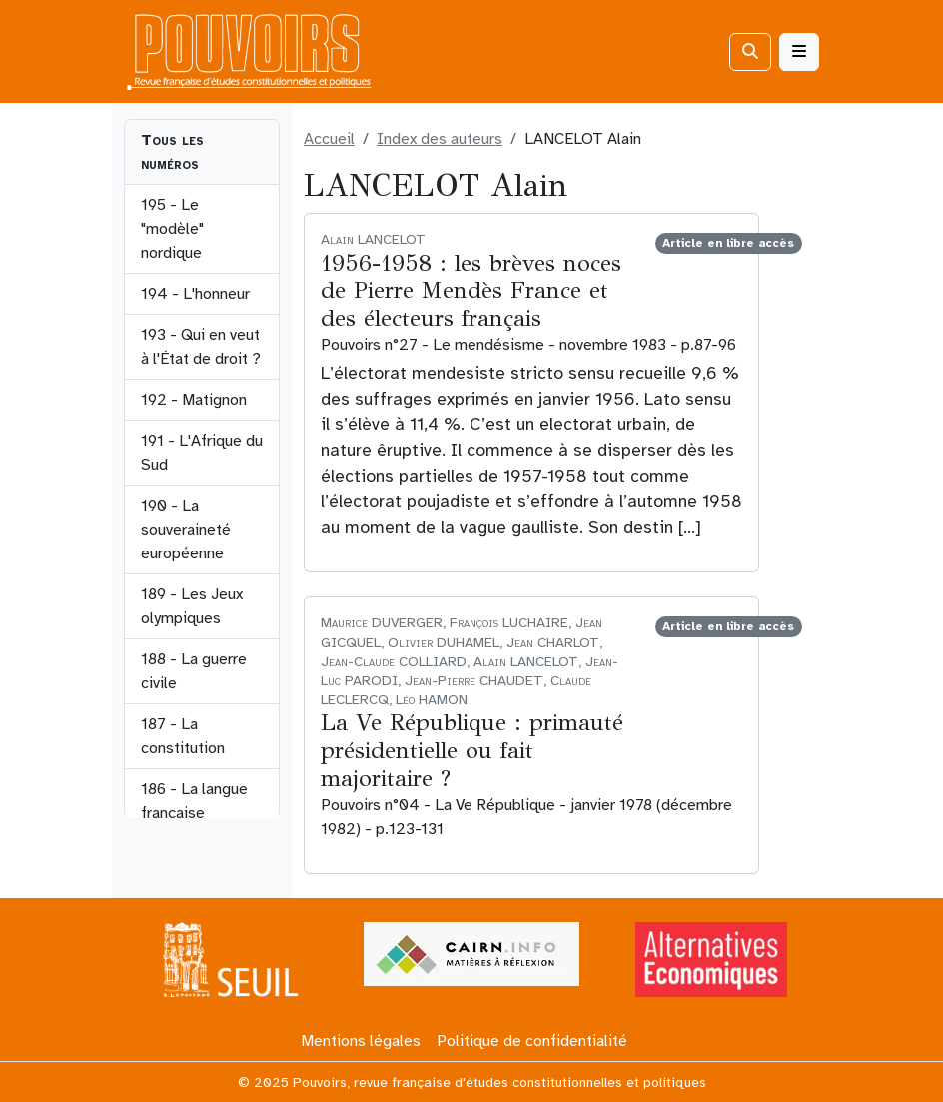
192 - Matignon (194, 400)
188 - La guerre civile (194, 671)
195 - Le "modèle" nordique (172, 229)
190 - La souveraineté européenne (186, 529)
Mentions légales (361, 1041)
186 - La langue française (194, 801)
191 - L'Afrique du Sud (202, 453)
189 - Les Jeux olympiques (192, 606)
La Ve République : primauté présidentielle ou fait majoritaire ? (472, 750)
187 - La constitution (183, 736)
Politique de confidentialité (532, 1041)
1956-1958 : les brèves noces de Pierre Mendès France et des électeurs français (471, 291)
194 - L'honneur (195, 294)
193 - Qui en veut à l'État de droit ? (201, 347)
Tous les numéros (172, 152)
